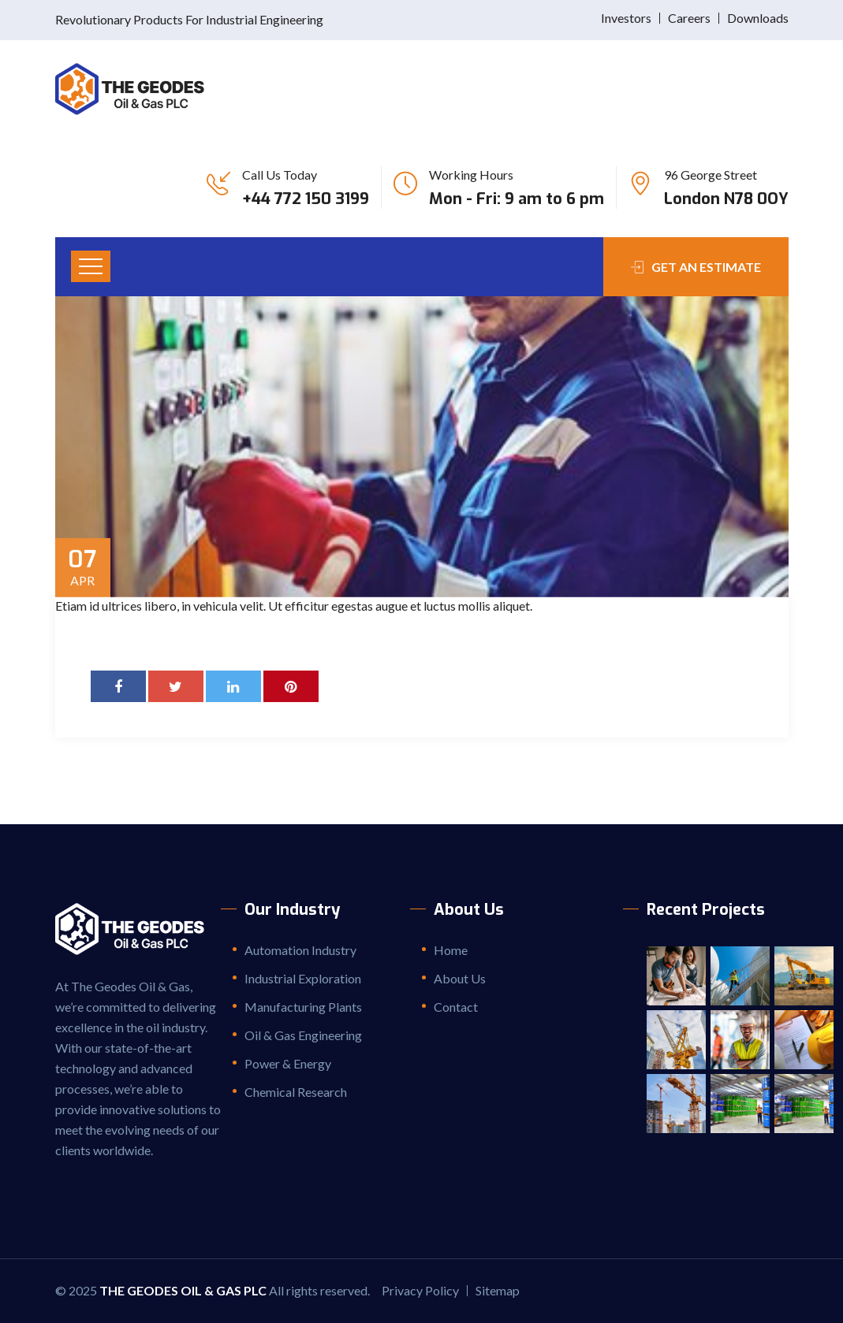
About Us (460, 978)
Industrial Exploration (302, 978)
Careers (689, 17)
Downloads (758, 17)
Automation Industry (300, 949)
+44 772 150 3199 (305, 199)
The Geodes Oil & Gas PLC (183, 1290)
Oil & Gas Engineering (303, 1035)
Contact (456, 1006)
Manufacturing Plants (303, 1006)
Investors (626, 17)
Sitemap (498, 1290)
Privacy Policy (420, 1290)
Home (451, 949)
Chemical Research (295, 1091)
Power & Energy (287, 1063)
